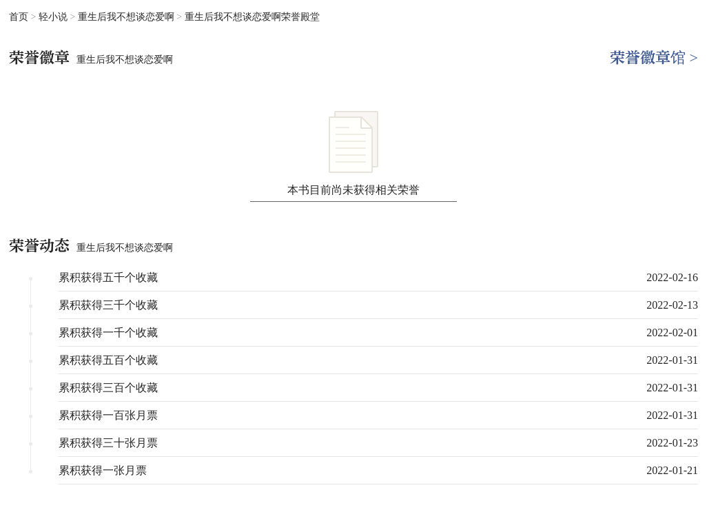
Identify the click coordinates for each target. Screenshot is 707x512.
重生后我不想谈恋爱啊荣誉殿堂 (252, 17)
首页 (18, 17)
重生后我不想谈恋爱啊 (127, 17)
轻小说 (54, 17)
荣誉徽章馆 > (654, 57)
